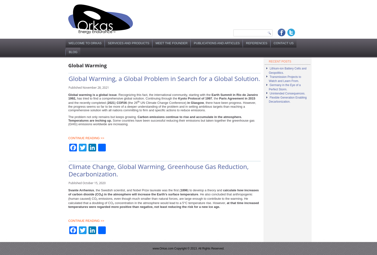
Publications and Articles (217, 43)
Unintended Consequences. (287, 93)
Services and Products (128, 43)
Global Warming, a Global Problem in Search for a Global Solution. (164, 78)
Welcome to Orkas (85, 43)
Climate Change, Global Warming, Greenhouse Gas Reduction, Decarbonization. (159, 170)
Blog (73, 52)
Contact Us (284, 43)
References (256, 43)
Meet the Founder (172, 43)
